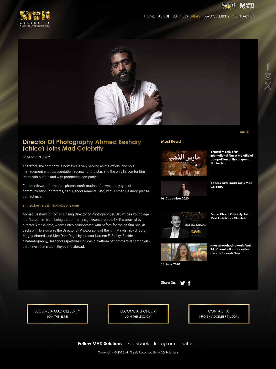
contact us (243, 16)
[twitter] (268, 86)
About (163, 16)
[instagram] (268, 76)
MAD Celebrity (216, 16)
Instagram (164, 343)
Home (149, 16)
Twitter (187, 343)
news (195, 16)
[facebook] (268, 66)
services (180, 16)
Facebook (138, 343)
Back (244, 132)
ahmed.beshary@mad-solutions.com (51, 206)
